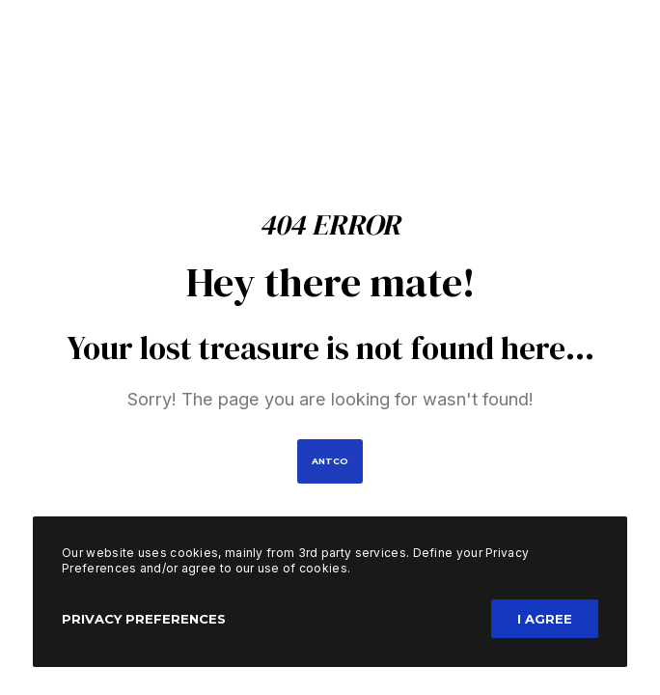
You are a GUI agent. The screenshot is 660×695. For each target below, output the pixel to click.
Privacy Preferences (144, 618)
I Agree (544, 618)
